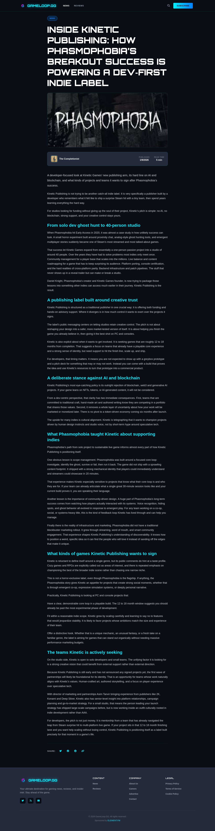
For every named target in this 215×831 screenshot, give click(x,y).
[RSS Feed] (31, 801)
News (66, 6)
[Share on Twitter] (60, 751)
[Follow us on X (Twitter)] (23, 801)
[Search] (168, 6)
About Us (133, 783)
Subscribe (183, 6)
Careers (133, 789)
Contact (133, 799)
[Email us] (39, 801)
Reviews (79, 6)
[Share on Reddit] (75, 751)
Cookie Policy (172, 794)
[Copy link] (83, 751)
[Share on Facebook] (68, 751)
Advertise (133, 794)
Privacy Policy (172, 783)
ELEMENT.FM (114, 820)
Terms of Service (173, 789)
